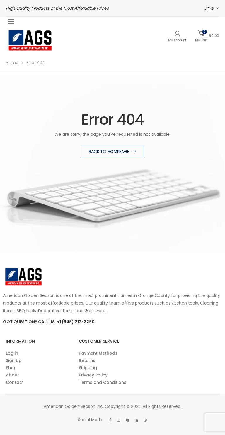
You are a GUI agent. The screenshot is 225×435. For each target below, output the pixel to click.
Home (12, 63)
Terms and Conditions (102, 382)
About (12, 375)
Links (209, 8)
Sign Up (14, 360)
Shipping (88, 368)
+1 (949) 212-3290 (76, 322)
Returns (87, 360)
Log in (12, 353)
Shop (11, 368)
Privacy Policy (93, 375)
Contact (15, 382)
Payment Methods (98, 353)
